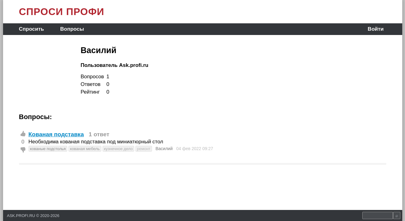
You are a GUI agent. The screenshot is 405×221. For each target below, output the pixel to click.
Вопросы (72, 29)
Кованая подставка (56, 134)
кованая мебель (85, 148)
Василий (164, 148)
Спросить (31, 29)
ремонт (143, 148)
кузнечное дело (118, 148)
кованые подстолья (48, 148)
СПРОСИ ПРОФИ (61, 11)
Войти (376, 29)
